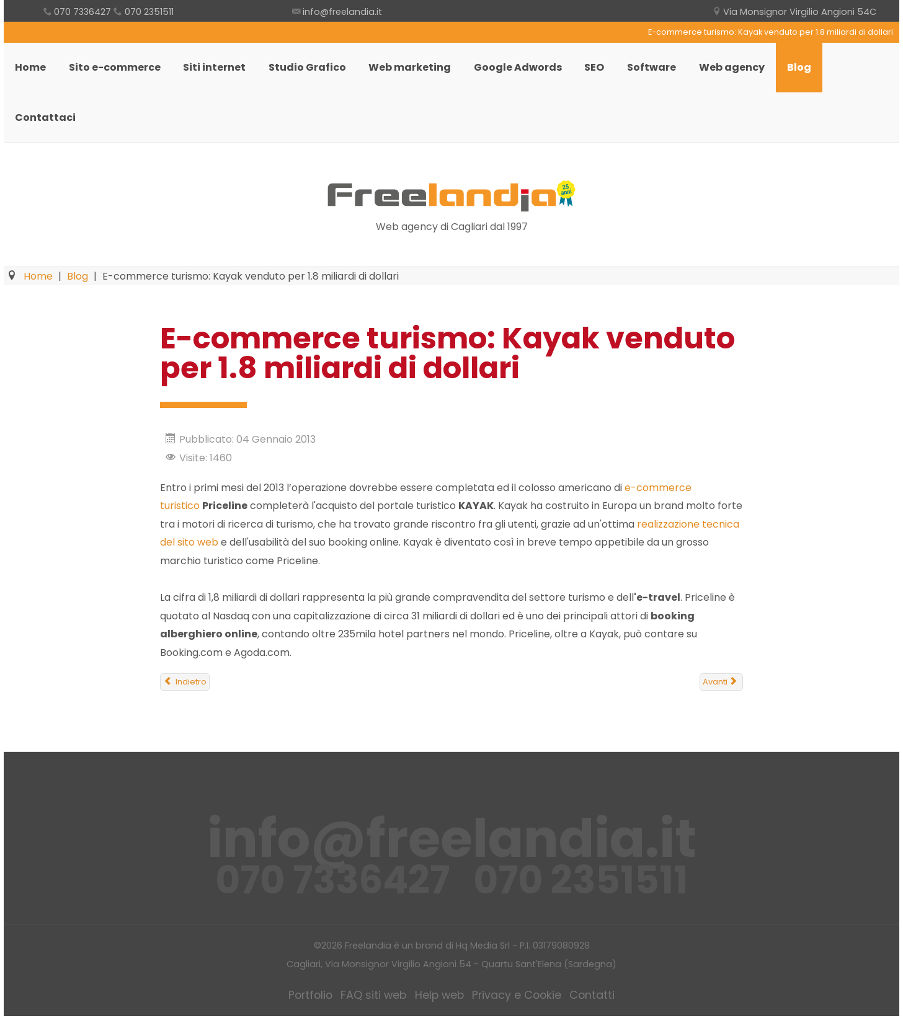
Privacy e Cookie (517, 1015)
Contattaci (46, 133)
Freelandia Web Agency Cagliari (451, 217)
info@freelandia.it (342, 12)
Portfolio (313, 1015)
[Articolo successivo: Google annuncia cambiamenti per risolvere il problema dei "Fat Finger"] (721, 702)
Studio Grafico (315, 73)
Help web (442, 1015)
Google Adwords (530, 73)
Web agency (750, 73)
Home (31, 73)
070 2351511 (148, 12)
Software (667, 73)
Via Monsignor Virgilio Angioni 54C (800, 12)
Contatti (590, 1015)
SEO (608, 73)
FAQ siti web (376, 1015)
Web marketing (419, 73)
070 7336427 (84, 12)
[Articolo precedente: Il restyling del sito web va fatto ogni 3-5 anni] (185, 702)
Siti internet (220, 73)
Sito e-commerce (118, 73)
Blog (819, 73)
